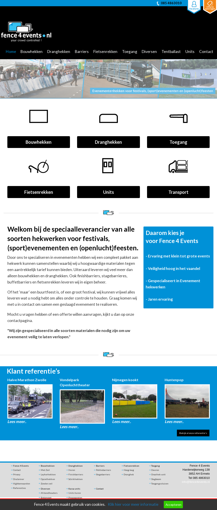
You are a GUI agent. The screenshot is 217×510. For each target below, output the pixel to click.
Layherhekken (48, 474)
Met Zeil (45, 470)
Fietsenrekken (105, 51)
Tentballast (171, 51)
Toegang (129, 51)
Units (189, 51)
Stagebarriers (103, 474)
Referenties (19, 488)
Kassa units (74, 488)
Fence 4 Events (21, 465)
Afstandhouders (49, 493)
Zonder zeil (46, 483)
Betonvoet (46, 497)
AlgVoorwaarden (21, 483)
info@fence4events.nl (196, 482)
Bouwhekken (31, 51)
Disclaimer (18, 479)
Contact (206, 51)
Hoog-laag (129, 470)
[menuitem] (12, 52)
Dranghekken (58, 51)
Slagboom (156, 479)
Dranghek (129, 474)
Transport (178, 192)
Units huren (74, 493)
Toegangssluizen (159, 483)
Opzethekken (48, 479)
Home (11, 51)
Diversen (149, 51)
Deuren (155, 470)
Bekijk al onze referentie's (193, 433)
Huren (71, 470)
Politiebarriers (103, 470)
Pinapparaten (75, 497)
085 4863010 (171, 3)
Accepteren (173, 504)
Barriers (82, 51)
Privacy (16, 474)
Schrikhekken (75, 479)
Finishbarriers (75, 474)
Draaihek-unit (158, 474)
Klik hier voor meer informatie (133, 504)
